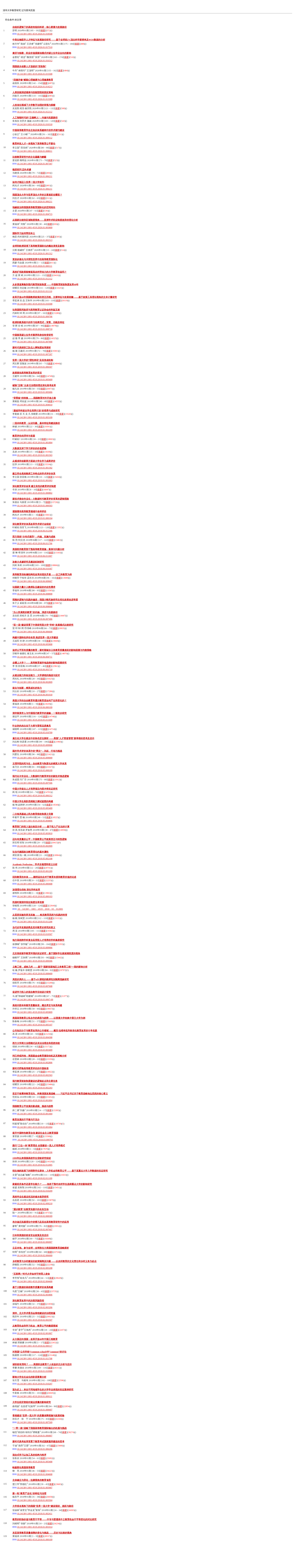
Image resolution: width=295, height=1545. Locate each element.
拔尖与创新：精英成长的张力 (27, 688)
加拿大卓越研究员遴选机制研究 (28, 562)
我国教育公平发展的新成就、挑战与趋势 (32, 1106)
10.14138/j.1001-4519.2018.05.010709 (34, 732)
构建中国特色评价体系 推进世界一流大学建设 (35, 637)
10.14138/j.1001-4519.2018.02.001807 (34, 1333)
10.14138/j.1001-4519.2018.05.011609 (34, 720)
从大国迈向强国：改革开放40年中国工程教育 (35, 1339)
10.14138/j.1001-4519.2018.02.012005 (34, 1165)
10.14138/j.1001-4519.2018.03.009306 (34, 961)
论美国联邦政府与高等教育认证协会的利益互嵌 (36, 309)
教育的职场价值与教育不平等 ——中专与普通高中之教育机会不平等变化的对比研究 (54, 1519)
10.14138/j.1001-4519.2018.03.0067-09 (35, 999)
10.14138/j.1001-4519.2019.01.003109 (34, 417)
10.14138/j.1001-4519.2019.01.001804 (34, 442)
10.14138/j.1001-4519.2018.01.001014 (34, 1527)
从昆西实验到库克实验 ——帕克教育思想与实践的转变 (39, 915)
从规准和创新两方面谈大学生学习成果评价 (33, 461)
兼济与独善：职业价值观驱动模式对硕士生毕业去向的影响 (41, 53)
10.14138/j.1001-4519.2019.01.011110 (34, 291)
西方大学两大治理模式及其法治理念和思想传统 (36, 1043)
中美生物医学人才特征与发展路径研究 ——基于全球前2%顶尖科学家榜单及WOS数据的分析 (58, 39)
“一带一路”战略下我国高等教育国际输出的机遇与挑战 (39, 1428)
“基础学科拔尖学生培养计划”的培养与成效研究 (36, 410)
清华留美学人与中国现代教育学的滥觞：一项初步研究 (39, 713)
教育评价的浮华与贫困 (23, 435)
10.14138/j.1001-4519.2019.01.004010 (34, 404)
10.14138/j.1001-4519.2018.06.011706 (34, 543)
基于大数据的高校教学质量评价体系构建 (32, 1287)
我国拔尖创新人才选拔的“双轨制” (29, 66)
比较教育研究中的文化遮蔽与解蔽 (29, 157)
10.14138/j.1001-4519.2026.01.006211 (34, 176)
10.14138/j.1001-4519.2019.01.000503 (34, 505)
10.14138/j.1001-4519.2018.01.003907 (34, 1487)
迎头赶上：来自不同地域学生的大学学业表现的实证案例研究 (42, 1389)
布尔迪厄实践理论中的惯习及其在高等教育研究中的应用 (40, 1222)
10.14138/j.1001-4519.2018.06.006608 (34, 631)
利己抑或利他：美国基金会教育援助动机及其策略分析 (39, 1055)
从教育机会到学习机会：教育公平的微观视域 (35, 1325)
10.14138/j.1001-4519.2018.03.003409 (34, 1050)
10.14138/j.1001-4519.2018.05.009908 (34, 745)
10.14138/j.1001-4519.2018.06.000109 (34, 707)
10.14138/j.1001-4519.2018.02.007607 (34, 1229)
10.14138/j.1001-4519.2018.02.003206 (34, 1307)
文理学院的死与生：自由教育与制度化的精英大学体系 (39, 763)
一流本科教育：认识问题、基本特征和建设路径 (36, 423)
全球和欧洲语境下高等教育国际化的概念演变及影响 (38, 246)
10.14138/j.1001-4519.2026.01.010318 (34, 124)
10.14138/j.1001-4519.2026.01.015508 (34, 74)
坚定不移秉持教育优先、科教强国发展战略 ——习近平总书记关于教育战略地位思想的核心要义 (60, 1093)
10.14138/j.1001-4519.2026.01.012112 (34, 111)
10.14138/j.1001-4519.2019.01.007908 (34, 341)
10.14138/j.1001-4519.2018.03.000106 (34, 1152)
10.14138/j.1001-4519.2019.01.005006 (34, 392)
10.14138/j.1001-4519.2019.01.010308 (34, 304)
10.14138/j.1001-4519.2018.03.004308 (34, 1037)
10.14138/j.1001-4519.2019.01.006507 (34, 367)
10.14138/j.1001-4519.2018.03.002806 (34, 1062)
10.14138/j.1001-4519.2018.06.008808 (34, 594)
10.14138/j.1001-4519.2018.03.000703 (35, 1139)
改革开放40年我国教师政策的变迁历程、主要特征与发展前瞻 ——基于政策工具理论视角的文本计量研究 (64, 297)
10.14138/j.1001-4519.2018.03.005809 (34, 1012)
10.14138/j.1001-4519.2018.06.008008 (34, 606)
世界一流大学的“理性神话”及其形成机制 (32, 360)
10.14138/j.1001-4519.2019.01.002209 (34, 430)
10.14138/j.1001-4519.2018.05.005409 (34, 808)
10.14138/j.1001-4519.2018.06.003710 (34, 669)
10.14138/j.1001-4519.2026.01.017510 (34, 47)
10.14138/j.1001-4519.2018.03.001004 (34, 1127)
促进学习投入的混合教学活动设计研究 (31, 992)
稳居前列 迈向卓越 (21, 169)
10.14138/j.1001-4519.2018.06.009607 (34, 581)
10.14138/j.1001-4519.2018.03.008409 (34, 973)
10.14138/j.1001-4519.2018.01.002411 (34, 1513)
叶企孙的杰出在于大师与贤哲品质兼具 (31, 725)
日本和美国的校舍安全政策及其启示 (30, 1235)
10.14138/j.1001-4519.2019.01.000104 (34, 518)
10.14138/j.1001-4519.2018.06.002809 (34, 682)
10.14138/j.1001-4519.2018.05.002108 (34, 858)
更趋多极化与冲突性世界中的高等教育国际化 (35, 259)
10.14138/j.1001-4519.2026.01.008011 (34, 151)
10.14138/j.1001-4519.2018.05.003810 (34, 833)
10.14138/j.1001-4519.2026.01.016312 (34, 60)
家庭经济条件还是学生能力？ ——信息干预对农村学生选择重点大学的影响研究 (52, 1184)
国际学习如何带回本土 (23, 233)
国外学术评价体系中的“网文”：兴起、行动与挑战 (37, 751)
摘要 (43, 30)
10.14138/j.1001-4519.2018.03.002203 (34, 1087)
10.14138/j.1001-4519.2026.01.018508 (34, 34)
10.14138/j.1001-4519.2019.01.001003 (34, 480)
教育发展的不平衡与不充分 (26, 1119)
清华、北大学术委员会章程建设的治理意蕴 (33, 1313)
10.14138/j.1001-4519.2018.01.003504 (34, 1500)
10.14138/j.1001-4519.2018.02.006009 (34, 1255)
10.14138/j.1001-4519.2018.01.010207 (34, 1383)
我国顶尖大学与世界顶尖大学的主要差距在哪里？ (37, 194)
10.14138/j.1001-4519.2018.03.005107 (34, 1024)
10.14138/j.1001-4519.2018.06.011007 (34, 556)
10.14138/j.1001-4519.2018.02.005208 (34, 1268)
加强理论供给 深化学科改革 (26, 889)
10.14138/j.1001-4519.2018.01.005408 (34, 1461)
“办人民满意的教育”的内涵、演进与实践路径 (35, 612)
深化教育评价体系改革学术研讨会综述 (31, 524)
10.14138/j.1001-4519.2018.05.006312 (34, 795)
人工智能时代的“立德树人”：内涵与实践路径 (35, 117)
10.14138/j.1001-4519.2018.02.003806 (34, 1294)
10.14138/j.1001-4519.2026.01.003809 (34, 227)
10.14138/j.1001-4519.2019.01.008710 (34, 329)
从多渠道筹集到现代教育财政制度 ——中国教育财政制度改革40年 (45, 284)
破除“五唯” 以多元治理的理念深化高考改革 (34, 385)
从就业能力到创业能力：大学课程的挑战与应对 (36, 675)
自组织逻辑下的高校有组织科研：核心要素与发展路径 (39, 27)
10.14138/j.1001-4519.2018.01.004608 (34, 1474)
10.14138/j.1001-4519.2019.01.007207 (34, 354)
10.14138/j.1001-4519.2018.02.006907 (34, 1242)
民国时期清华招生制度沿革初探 (28, 902)
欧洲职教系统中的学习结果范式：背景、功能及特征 (38, 322)
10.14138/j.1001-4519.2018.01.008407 (34, 1409)
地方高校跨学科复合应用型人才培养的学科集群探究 (38, 940)
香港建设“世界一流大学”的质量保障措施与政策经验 (38, 1415)
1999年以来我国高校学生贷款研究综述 (31, 1158)
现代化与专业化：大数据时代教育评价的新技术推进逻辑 (40, 776)
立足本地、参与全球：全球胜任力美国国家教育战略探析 (40, 1248)
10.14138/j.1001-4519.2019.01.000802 (34, 493)
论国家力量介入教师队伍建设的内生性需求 (33, 587)
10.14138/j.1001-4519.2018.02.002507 (34, 1320)
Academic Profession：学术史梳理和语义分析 (34, 864)
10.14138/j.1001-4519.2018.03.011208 (34, 921)
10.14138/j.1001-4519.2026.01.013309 (34, 99)
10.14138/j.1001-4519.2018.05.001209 (34, 871)
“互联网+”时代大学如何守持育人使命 (31, 1274)
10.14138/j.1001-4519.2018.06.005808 (34, 644)
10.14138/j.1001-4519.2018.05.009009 (34, 757)
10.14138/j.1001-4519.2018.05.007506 (34, 783)
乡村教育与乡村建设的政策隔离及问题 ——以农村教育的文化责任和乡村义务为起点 (54, 1261)
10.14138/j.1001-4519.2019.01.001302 (34, 467)
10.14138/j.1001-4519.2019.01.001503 (34, 455)
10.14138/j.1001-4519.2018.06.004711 (34, 657)
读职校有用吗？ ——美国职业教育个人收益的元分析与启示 (42, 1364)
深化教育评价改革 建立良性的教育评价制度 (34, 486)
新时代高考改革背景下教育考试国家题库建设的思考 (38, 1441)
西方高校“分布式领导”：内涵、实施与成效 (33, 536)
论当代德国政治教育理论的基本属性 (30, 851)
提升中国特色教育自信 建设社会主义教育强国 (35, 1133)
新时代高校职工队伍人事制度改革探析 (31, 347)
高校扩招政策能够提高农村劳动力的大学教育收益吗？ (39, 272)
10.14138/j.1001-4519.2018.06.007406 (34, 619)
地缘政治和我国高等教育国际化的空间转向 (33, 207)
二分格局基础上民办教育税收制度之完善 (32, 814)
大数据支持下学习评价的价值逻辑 (29, 448)
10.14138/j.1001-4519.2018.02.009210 (34, 1203)
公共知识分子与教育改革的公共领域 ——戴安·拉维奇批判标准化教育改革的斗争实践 (54, 1030)
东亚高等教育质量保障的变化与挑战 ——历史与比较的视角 (42, 1532)
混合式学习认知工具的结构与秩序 (29, 1455)
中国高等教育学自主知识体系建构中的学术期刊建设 (38, 130)
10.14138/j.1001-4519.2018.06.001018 (34, 694)
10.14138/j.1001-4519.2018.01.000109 (34, 1539)
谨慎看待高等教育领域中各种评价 (29, 511)
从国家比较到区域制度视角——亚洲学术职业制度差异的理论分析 (45, 220)
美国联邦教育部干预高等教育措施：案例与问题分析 (38, 549)
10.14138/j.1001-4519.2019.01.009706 (34, 316)
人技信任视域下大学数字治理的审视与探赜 (33, 105)
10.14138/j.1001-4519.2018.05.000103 (34, 896)
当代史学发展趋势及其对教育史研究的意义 (33, 927)
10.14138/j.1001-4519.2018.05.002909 (34, 846)
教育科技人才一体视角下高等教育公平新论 (33, 143)
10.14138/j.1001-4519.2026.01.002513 (34, 240)
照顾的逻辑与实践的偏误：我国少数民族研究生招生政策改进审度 (45, 599)
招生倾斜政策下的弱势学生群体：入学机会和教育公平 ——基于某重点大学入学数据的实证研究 (60, 1170)
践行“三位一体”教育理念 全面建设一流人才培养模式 (38, 1145)
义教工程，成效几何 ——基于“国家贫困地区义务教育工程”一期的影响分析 (49, 966)
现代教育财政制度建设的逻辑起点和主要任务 (35, 1081)
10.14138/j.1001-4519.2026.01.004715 (34, 214)
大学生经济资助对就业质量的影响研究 (31, 1402)
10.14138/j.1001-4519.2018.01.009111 (34, 1396)
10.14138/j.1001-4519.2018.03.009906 (34, 947)
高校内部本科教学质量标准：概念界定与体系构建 (37, 1005)
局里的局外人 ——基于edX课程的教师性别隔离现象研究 (40, 979)
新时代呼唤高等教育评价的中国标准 (30, 1068)
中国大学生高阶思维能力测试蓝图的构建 (32, 801)
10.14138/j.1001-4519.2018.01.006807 (34, 1435)
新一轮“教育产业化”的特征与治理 (29, 1493)
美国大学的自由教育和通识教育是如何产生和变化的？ (39, 700)
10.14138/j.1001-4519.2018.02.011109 (34, 1178)
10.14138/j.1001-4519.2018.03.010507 (34, 934)
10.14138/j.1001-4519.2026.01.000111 (34, 266)
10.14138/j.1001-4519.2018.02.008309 (34, 1216)
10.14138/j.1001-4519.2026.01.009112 (34, 137)
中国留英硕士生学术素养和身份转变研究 (32, 335)
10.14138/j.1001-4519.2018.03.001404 (34, 1113)
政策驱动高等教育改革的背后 (27, 372)
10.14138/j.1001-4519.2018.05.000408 (34, 883)
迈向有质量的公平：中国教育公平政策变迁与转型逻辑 (39, 839)
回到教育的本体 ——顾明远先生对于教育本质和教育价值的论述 (44, 877)
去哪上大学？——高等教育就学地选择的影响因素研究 (39, 662)
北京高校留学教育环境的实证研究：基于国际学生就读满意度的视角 (46, 953)
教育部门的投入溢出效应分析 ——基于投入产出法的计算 (40, 826)
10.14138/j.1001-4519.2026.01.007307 (34, 163)
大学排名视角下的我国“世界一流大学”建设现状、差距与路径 (42, 1506)
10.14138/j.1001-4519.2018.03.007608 (34, 986)
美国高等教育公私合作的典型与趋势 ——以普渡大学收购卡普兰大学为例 (48, 1018)
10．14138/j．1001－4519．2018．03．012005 (40, 909)
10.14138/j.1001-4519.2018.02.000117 (34, 1346)
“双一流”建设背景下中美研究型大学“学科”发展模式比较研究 (42, 625)
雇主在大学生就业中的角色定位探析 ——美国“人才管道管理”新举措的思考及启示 (53, 738)
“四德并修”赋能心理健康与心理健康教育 (32, 79)
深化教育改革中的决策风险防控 (28, 1300)
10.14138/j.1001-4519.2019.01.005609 (34, 379)
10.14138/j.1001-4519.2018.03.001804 (34, 1100)
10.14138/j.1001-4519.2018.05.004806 (34, 820)
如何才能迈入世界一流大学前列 (28, 182)
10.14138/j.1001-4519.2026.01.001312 (34, 253)
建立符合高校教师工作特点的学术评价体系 (33, 473)
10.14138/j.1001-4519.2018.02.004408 (34, 1281)
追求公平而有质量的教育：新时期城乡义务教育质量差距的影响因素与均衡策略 (51, 650)
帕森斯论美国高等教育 (23, 1467)
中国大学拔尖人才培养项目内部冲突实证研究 (35, 788)
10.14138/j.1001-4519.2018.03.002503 (34, 1075)
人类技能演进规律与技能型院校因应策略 (32, 92)
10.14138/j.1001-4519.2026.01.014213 (34, 86)
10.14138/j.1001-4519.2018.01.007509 (34, 1422)
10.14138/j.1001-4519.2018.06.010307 (34, 568)
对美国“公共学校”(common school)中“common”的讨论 (39, 1351)
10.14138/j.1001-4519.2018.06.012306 (34, 530)
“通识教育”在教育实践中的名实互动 (30, 1209)
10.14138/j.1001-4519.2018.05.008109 (34, 770)
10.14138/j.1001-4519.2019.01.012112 (34, 278)
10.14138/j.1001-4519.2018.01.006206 (34, 1449)
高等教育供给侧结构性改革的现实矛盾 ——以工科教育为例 (42, 574)
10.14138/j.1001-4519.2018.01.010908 (34, 1371)
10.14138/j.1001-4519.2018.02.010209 (34, 1191)
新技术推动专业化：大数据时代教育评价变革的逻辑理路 (40, 499)
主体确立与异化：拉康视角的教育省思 (31, 1480)
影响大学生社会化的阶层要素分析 (29, 1377)
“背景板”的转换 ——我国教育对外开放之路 (34, 398)
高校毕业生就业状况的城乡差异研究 (30, 1196)
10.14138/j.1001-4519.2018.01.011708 (34, 1358)
